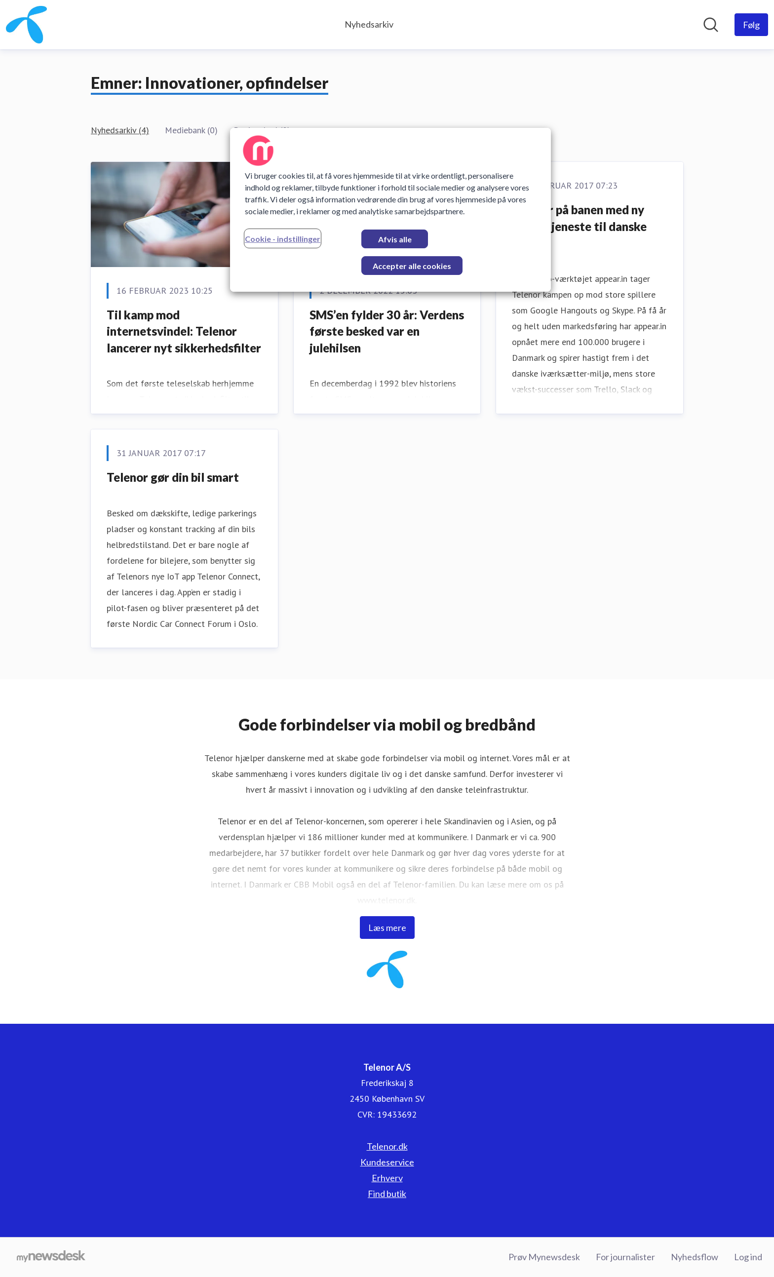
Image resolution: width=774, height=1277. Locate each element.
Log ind (748, 1256)
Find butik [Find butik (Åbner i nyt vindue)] (387, 1193)
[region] (390, 210)
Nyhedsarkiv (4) (120, 130)
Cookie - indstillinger (282, 238)
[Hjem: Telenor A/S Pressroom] (26, 24)
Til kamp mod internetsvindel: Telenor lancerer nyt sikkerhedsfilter (184, 331)
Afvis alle (395, 239)
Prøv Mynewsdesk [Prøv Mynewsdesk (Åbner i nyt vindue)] (544, 1256)
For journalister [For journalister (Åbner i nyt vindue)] (625, 1256)
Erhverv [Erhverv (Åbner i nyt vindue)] (387, 1177)
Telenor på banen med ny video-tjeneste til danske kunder (579, 226)
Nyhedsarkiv (369, 24)
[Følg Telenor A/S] (751, 24)
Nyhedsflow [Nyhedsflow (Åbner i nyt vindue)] (694, 1256)
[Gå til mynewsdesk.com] (51, 1257)
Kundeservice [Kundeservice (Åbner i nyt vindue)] (387, 1162)
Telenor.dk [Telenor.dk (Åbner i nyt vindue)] (387, 1146)
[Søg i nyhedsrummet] (711, 25)
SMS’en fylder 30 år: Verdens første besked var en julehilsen (387, 331)
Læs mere (387, 927)
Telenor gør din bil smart (173, 477)
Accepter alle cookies (412, 266)
